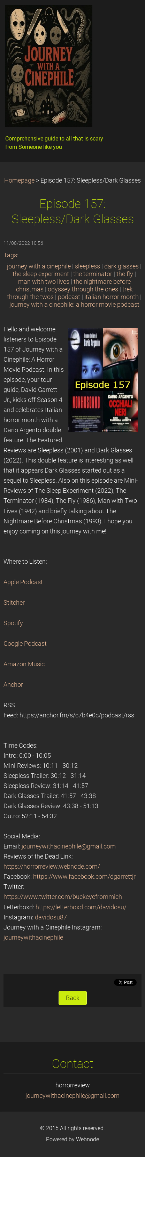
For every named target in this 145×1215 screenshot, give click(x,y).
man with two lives (43, 281)
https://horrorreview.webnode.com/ (51, 866)
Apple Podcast (23, 582)
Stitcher (14, 602)
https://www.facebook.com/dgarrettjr (84, 876)
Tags (10, 255)
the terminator (92, 274)
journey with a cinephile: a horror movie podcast (74, 304)
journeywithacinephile (33, 937)
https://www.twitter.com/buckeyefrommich (62, 896)
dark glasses (121, 266)
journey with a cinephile (39, 266)
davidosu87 (51, 917)
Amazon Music (24, 664)
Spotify (13, 623)
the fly (124, 274)
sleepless (87, 266)
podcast (69, 296)
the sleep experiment (41, 274)
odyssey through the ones (83, 289)
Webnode (87, 1139)
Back (72, 998)
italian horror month (111, 296)
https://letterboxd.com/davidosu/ (81, 907)
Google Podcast (25, 643)
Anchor (13, 684)
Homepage (19, 180)
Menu (125, 15)
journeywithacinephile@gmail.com (69, 846)
